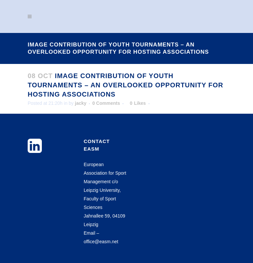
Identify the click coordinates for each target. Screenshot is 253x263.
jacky (80, 103)
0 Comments (106, 103)
